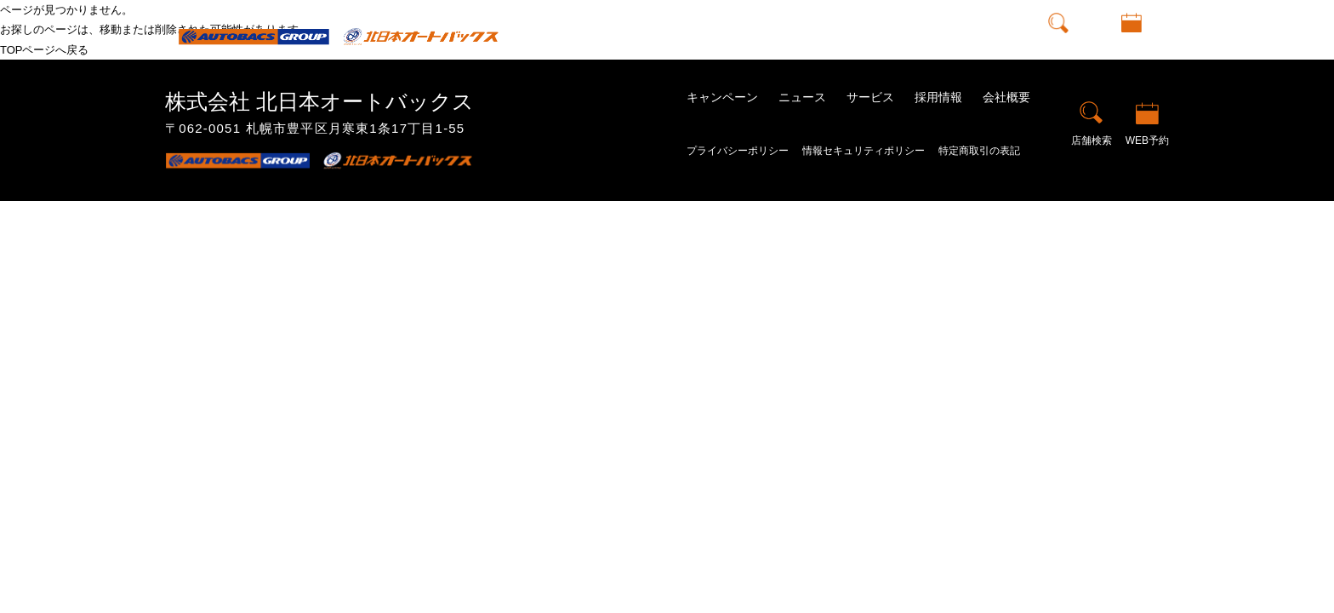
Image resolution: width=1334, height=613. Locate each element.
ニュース (771, 36)
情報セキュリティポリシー (863, 151)
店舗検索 (1058, 49)
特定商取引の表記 (979, 151)
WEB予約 (1131, 49)
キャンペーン (691, 36)
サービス (870, 97)
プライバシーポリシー (738, 151)
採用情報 (917, 36)
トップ (617, 36)
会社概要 (985, 36)
